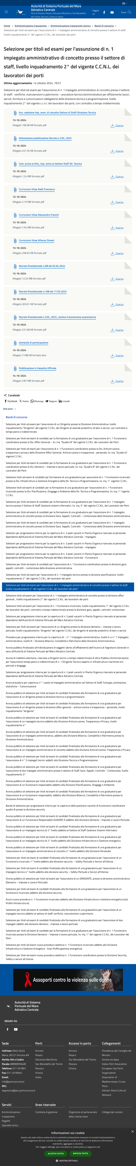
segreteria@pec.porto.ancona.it (18, 1090)
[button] (68, 1160)
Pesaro (39, 1055)
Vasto (38, 1077)
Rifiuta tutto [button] (80, 1153)
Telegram (51, 401)
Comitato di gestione (46, 1112)
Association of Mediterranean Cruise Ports (113, 1081)
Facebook (10, 401)
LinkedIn (64, 401)
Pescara (39, 1068)
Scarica (116, 125)
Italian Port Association (114, 1064)
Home (7, 26)
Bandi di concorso (104, 26)
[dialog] (68, 1147)
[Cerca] (129, 12)
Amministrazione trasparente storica (71, 26)
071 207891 (19, 1068)
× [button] (132, 1131)
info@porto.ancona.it (13, 1081)
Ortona (39, 1073)
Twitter (24, 401)
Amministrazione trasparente (31, 26)
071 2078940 (14, 1073)
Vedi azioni (10, 409)
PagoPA (6, 1121)
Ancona (39, 1051)
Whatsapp (36, 401)
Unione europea (110, 1059)
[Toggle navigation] (6, 12)
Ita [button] (125, 3)
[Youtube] (111, 12)
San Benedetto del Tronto (49, 1064)
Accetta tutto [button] (56, 1153)
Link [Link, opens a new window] (98, 1147)
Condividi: (12, 395)
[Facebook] (103, 12)
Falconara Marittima (46, 1059)
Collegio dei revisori (112, 1112)
